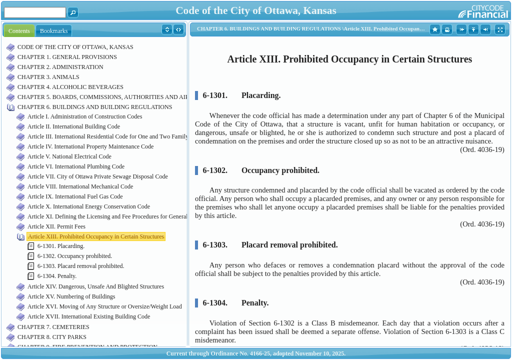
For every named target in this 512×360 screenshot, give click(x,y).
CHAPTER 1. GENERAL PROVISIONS (67, 57)
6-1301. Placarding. (61, 246)
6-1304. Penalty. (57, 276)
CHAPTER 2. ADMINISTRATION (61, 67)
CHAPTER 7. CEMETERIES (54, 327)
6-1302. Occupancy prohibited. (75, 256)
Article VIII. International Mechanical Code (80, 186)
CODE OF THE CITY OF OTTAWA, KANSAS (76, 47)
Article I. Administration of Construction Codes (85, 116)
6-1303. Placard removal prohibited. (81, 266)
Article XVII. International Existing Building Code (89, 316)
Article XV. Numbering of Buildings (71, 296)
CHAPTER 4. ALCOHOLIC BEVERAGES (71, 87)
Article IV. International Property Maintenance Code (91, 146)
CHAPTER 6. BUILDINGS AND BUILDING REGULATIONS (95, 107)
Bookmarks (54, 31)
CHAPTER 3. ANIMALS (49, 77)
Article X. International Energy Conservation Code (89, 206)
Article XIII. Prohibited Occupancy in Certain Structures (96, 236)
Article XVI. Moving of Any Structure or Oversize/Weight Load (105, 306)
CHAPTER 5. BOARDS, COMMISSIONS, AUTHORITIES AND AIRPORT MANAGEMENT (133, 97)
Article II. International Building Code (74, 126)
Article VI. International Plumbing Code (76, 166)
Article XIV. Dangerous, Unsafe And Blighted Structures (96, 286)
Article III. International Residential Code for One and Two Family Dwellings (121, 136)
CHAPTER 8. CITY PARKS (52, 337)
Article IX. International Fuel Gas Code (75, 196)
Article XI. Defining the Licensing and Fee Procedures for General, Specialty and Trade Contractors (148, 216)
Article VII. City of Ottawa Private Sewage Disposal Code (98, 176)
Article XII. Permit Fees (57, 226)
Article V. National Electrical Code (70, 156)
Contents (19, 31)
